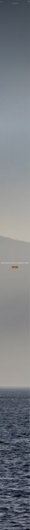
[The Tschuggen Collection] (15, 3)
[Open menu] (28, 1)
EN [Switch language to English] (1, 1)
